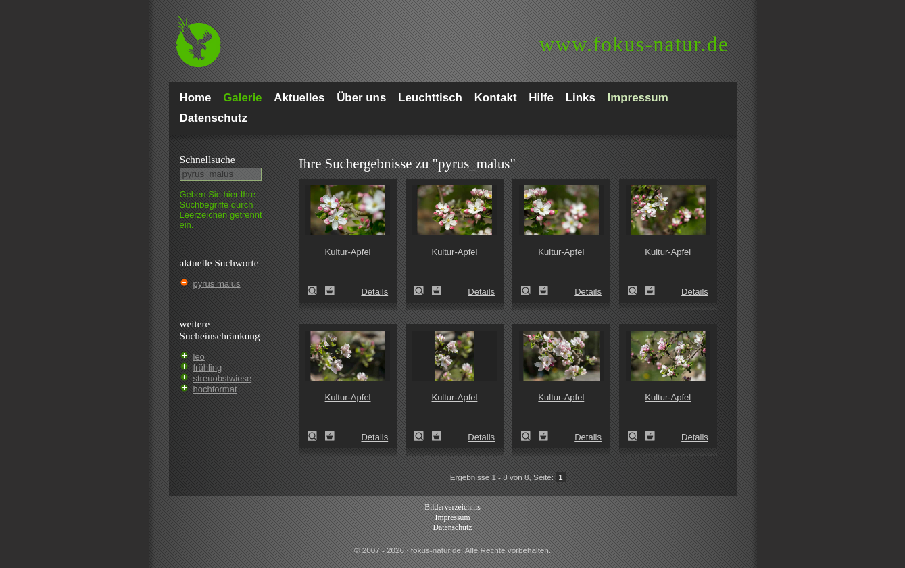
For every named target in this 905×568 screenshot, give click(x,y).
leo (199, 357)
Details (374, 292)
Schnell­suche (207, 159)
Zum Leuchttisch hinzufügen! (330, 290)
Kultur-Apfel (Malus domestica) (316, 290)
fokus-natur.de (634, 44)
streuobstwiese (222, 378)
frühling (207, 367)
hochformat (215, 389)
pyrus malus (217, 284)
